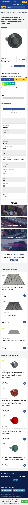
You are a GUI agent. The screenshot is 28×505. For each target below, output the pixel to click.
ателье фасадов (5, 1)
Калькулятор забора (6, 490)
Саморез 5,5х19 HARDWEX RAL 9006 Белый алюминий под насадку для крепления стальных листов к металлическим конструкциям (13, 375)
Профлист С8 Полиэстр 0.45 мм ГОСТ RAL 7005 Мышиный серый (13, 288)
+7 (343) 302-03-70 (14, 4)
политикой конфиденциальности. (10, 503)
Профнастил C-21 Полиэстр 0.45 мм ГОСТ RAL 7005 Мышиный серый (13, 314)
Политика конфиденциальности (8, 494)
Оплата (10, 485)
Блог (6, 487)
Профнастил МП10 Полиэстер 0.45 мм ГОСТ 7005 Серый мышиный (13, 341)
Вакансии (11, 487)
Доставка (15, 485)
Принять (24, 501)
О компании (4, 485)
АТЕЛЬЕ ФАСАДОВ (8, 473)
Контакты (21, 485)
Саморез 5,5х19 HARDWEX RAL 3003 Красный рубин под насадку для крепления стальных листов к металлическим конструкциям (14, 402)
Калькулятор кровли (19, 490)
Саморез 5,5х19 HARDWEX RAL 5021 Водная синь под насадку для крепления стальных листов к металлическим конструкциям (13, 457)
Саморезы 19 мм (6, 103)
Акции (2, 487)
